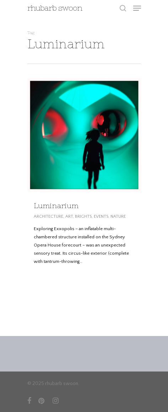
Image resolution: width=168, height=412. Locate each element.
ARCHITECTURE (48, 216)
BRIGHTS (83, 216)
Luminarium (56, 205)
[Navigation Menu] (137, 8)
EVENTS (101, 216)
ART (69, 216)
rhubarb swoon (54, 8)
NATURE (118, 216)
